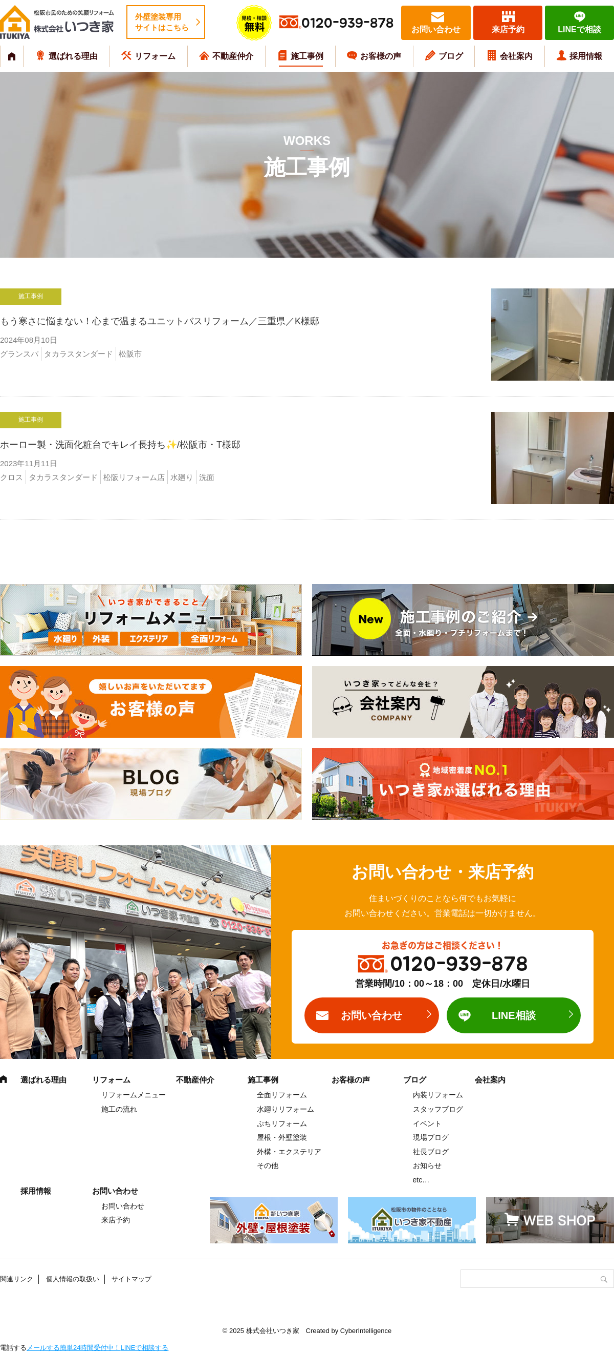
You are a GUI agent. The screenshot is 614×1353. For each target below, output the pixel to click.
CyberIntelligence (365, 1331)
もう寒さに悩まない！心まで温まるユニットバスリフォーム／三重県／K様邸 (201, 321)
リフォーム (155, 56)
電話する (13, 1347)
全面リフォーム (282, 1095)
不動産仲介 (232, 56)
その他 (267, 1165)
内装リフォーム (438, 1095)
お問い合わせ (436, 29)
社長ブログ (431, 1152)
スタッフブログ (438, 1109)
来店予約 (508, 29)
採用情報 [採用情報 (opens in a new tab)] (585, 56)
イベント (427, 1123)
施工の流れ (119, 1109)
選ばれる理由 (73, 56)
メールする (43, 1347)
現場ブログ (431, 1137)
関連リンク (16, 1279)
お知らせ (427, 1165)
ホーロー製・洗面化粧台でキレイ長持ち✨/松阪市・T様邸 (120, 445)
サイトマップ (131, 1279)
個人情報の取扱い (72, 1279)
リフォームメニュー (133, 1095)
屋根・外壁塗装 (282, 1137)
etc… (421, 1180)
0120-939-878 (347, 23)
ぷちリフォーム (282, 1123)
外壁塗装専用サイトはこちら (162, 22)
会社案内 (516, 56)
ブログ (450, 56)
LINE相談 (514, 1015)
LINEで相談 (579, 29)
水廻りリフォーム (285, 1109)
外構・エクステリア (289, 1152)
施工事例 (307, 56)
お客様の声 (380, 56)
